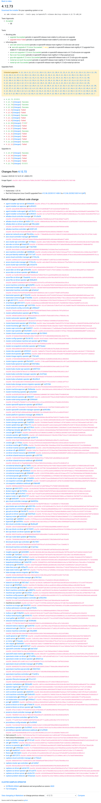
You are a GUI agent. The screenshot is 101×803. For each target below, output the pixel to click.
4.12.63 (37, 94)
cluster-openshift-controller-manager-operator (23, 410)
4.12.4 (30, 88)
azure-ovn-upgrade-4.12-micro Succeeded (25, 52)
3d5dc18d (30, 654)
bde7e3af (33, 649)
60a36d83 (28, 331)
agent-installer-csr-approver (16, 206)
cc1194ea (18, 443)
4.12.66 (61, 94)
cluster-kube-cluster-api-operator (18, 369)
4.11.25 (92, 73)
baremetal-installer (13, 288)
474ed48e (28, 298)
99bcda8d (35, 224)
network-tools (11, 628)
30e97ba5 (31, 514)
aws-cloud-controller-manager (17, 237)
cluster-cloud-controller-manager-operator (21, 333)
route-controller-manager (15, 740)
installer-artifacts (12, 557)
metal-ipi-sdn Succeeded (19, 63)
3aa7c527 (29, 468)
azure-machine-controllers (15, 285)
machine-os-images (13, 605)
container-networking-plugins (17, 438)
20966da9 (33, 399)
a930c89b (27, 270)
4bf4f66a (27, 354)
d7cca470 (32, 771)
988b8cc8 (34, 272)
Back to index (7, 1)
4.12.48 (7, 91)
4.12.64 (45, 94)
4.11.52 (9, 131)
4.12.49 (15, 91)
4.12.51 (37, 91)
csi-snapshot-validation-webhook (18, 483)
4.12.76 (9, 158)
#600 (52, 786)
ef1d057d (26, 745)
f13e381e (35, 674)
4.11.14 (22, 73)
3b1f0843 (43, 333)
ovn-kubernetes (11, 697)
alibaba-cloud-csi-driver (14, 221)
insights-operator (12, 552)
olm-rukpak (10, 644)
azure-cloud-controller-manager (17, 257)
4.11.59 (9, 123)
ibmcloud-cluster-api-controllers (18, 542)
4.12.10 (62, 80)
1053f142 (24, 636)
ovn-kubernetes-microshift (15, 700)
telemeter (9, 748)
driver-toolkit (10, 494)
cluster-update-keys (13, 425)
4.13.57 (9, 153)
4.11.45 (62, 78)
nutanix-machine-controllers (16, 631)
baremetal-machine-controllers (17, 290)
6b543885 (25, 552)
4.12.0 (9, 121)
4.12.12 (77, 80)
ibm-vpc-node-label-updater (16, 537)
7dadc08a (37, 707)
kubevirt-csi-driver (12, 583)
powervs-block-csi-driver (15, 705)
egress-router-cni (12, 496)
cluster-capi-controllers (14, 328)
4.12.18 (30, 83)
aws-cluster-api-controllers (16, 242)
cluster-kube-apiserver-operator (17, 364)
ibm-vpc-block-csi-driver (15, 529)
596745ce (35, 572)
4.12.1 (9, 118)
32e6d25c (25, 435)
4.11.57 (9, 129)
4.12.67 (69, 94)
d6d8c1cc (30, 509)
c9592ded (19, 748)
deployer (9, 488)
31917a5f (31, 255)
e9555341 (27, 351)
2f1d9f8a (24, 445)
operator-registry (12, 687)
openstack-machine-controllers (17, 674)
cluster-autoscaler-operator (16, 318)
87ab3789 (23, 689)
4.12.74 (9, 164)
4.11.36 (77, 75)
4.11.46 (70, 78)
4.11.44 (54, 78)
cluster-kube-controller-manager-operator (21, 374)
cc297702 (38, 455)
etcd (7, 499)
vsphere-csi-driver (12, 768)
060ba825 (33, 280)
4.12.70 (9, 105)
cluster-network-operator (15, 397)
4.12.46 (84, 88)
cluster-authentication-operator (17, 313)
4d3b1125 (30, 221)
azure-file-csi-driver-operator (16, 280)
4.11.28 (23, 75)
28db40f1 (30, 397)
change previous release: (35, 796)
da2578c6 (30, 427)
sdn (7, 743)
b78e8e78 (30, 705)
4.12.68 (76, 94)
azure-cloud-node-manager (16, 262)
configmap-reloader (13, 430)
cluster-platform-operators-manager (19, 415)
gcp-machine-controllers (15, 509)
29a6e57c (32, 318)
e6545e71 (25, 476)
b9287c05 (33, 229)
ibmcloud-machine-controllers (17, 547)
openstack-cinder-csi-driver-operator (19, 659)
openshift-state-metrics (14, 654)
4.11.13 (9, 139)
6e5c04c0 (21, 494)
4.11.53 (30, 80)
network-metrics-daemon (15, 626)
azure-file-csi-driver (13, 277)
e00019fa (31, 506)
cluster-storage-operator (15, 422)
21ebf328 (30, 422)
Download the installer (10, 10)
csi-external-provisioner (14, 468)
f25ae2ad (31, 776)
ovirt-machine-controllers (15, 694)
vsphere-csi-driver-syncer (15, 773)
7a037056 (31, 305)
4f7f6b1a (35, 313)
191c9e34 (37, 216)
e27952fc (33, 608)
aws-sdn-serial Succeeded (20, 45)
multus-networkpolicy (14, 616)
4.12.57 (76, 91)
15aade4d (26, 277)
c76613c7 (22, 628)
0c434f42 (21, 639)
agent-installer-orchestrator (16, 214)
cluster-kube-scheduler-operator (18, 379)
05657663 (36, 669)
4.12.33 (69, 86)
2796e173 (27, 425)
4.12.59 (92, 91)
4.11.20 (53, 73)
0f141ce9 (30, 740)
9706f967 (20, 565)
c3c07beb (43, 374)
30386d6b (32, 621)
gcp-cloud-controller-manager (17, 501)
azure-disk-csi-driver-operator (17, 272)
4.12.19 (38, 83)
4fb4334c (37, 712)
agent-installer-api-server (15, 204)
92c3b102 (29, 338)
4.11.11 (9, 144)
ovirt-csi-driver (11, 689)
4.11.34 (62, 75)
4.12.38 (15, 88)
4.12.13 (85, 80)
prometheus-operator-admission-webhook (21, 730)
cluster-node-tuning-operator (16, 399)
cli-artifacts (10, 303)
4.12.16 (9, 107)
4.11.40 (23, 78)
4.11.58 (9, 126)
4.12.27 (15, 86)
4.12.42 (53, 88)
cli (6, 300)
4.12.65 (53, 94)
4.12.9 (9, 110)
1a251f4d (47, 384)
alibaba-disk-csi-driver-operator (17, 224)
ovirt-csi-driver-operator (14, 692)
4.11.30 (38, 75)
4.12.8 (9, 113)
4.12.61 (22, 94)
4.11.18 (38, 73)
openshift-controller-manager (17, 649)
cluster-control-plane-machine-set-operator (22, 341)
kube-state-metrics (13, 570)
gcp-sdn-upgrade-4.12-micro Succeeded (25, 57)
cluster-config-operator (14, 338)
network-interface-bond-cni (16, 621)
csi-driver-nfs (11, 450)
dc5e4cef (35, 290)
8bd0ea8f (34, 524)
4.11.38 (7, 78)
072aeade (19, 641)
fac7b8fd (27, 466)
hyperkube (10, 519)
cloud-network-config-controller (17, 308)
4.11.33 (54, 75)
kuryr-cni (9, 585)
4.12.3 (38, 86)
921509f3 (30, 529)
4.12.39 (23, 88)
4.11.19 (45, 73)
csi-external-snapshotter (15, 473)
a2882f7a (31, 590)
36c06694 (30, 560)
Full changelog (11, 789)
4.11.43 (46, 78)
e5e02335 (29, 692)
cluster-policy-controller (14, 420)
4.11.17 (30, 73)
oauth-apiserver (12, 636)
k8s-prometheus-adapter (15, 560)
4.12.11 (70, 80)
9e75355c (23, 491)
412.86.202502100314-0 (72, 193)
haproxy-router (11, 516)
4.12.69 (84, 94)
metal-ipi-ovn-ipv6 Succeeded (21, 60)
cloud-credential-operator (15, 305)
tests (7, 750)
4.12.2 (9, 115)
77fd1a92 (35, 356)
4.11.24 (85, 73)
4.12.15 (15, 83)
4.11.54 (38, 80)
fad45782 (31, 626)
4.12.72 (9, 99)
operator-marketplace (14, 684)
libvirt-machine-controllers (15, 590)
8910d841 (18, 433)
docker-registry (11, 491)
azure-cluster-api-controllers (16, 265)
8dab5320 (31, 448)
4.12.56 (69, 91)
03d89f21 (29, 328)
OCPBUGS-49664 (12, 786)
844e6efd (30, 204)
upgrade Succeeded (17, 37)
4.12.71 (9, 102)
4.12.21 (54, 83)
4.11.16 (9, 137)
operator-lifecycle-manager (16, 679)
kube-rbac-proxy (12, 567)
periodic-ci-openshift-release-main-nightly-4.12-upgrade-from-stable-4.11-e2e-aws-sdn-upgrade (52, 48)
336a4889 (33, 631)
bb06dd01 (21, 644)
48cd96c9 (36, 379)
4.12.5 (23, 91)
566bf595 (27, 605)
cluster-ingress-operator (15, 361)
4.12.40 (37, 88)
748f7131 (26, 570)
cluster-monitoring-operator (16, 392)
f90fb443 (34, 237)
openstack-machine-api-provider (18, 669)
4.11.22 (69, 73)
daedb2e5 (16, 750)
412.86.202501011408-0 (51, 193)
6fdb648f (30, 473)
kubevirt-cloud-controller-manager (18, 577)
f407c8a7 (25, 583)
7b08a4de (31, 389)
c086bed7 (35, 308)
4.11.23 (77, 73)
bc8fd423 (32, 206)
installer (9, 555)
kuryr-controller (11, 588)
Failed (23, 110)
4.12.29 (30, 86)
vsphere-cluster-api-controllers (17, 763)
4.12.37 (7, 88)
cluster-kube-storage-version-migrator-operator (23, 384)
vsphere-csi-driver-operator (16, 771)
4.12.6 (7, 94)
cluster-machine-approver (15, 389)
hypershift (9, 522)
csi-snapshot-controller (14, 481)
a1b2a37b (33, 265)
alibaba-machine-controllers (16, 229)
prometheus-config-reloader (16, 722)
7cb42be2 (26, 288)
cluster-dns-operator (13, 351)
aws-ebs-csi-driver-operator (16, 247)
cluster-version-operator (15, 427)
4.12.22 (62, 83)
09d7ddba (36, 364)
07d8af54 (20, 613)
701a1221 (32, 679)
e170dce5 (37, 758)
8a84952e (34, 501)
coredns (9, 443)
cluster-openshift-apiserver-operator (19, 405)
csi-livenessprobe (12, 476)
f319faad (30, 595)
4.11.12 (9, 142)
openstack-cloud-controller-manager (19, 664)
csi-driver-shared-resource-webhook (19, 461)
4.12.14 (7, 83)
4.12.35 (84, 86)
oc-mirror (9, 641)
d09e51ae (39, 659)
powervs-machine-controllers (17, 717)
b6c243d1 (28, 593)
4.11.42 (38, 78)
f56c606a (30, 234)
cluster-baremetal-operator (16, 323)
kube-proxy (10, 565)
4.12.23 (70, 83)
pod (7, 702)
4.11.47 (77, 78)
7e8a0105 (27, 562)
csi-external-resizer (13, 471)
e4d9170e (27, 430)
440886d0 (31, 252)
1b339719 (34, 438)
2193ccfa (35, 257)
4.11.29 (30, 75)
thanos (8, 753)
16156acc (32, 242)
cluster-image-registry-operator (17, 356)
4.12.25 (85, 83)
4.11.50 (15, 80)
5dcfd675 (24, 511)
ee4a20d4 (33, 392)
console (9, 433)
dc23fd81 (21, 618)
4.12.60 (14, 94)
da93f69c (19, 522)
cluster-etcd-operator (13, 354)
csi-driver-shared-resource (15, 453)
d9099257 (22, 450)
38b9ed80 (28, 684)
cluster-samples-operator (14, 782)
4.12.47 (92, 88)
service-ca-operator (13, 745)
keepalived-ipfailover (13, 562)
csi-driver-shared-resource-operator (19, 455)
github (26, 800)
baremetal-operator (13, 295)
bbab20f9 (25, 244)
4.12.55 (61, 91)
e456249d (42, 598)
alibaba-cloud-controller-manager (18, 216)
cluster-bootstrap (12, 326)
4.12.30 (45, 86)
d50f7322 (36, 369)
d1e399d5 (33, 722)
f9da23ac (32, 537)
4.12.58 (84, 91)
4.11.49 (7, 80)
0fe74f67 (35, 542)
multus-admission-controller (16, 608)
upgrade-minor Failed (18, 40)
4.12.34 (76, 86)
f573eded (41, 346)
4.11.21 (61, 73)
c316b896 (30, 478)
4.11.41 (30, 78)
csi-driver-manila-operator (15, 448)
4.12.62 (29, 94)
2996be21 (24, 697)
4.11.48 (85, 78)
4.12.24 (77, 83)
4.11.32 (46, 75)
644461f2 (28, 616)
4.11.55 (46, 80)
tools (7, 755)
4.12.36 (92, 86)
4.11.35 (70, 75)
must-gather (10, 618)
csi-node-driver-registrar (15, 478)
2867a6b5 (17, 753)
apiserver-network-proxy (15, 234)
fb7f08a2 (44, 341)
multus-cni (10, 613)
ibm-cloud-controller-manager (17, 524)
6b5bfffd (31, 285)
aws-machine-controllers (15, 252)
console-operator (12, 435)
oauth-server (10, 639)
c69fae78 (24, 567)
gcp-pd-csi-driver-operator (15, 514)
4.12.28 (23, 86)
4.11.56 (54, 80)
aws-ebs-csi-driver (12, 244)
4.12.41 (45, 88)
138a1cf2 (25, 326)
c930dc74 (39, 415)
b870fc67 (39, 405)
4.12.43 (61, 88)
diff (84, 193)
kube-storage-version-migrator (17, 572)
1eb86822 (20, 519)
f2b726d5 (36, 532)
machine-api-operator (14, 593)
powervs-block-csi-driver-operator (18, 707)
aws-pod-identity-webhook (15, 255)
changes (17, 102)
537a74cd (32, 323)
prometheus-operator (14, 728)
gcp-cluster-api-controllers (15, 506)
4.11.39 (15, 78)
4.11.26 (7, 75)
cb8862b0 (30, 420)
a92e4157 (25, 496)
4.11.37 (85, 75)
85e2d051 (30, 361)
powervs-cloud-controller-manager (19, 712)
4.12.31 (53, 86)
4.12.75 (9, 161)
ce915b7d (32, 211)
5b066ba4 (26, 471)
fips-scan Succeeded (18, 55)
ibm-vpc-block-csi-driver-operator (18, 532)
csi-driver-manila (12, 445)
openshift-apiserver (13, 646)
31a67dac (34, 547)
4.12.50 (29, 91)
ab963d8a (46, 410)
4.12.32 (61, 86)
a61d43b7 (35, 763)
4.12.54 (53, 91)
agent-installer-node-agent (15, 211)
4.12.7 (92, 94)
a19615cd (37, 577)
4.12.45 (76, 88)
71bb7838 (33, 247)
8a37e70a (34, 717)
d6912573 (14, 300)
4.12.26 (7, 86)
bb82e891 (15, 499)
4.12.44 (69, 88)
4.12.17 (23, 83)
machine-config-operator (15, 595)
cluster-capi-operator (13, 331)
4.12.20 (46, 83)
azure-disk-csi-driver (13, 270)
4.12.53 (45, 91)
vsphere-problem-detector (15, 776)
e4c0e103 (25, 768)
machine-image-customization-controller (21, 598)
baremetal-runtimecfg (14, 298)
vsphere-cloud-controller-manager (18, 758)
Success (25, 102)
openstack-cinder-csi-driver (16, 656)
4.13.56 (9, 156)
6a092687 (23, 516)
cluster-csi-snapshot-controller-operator (20, 346)
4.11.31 (9, 134)
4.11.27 (15, 75)
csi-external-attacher (13, 466)
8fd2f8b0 (18, 585)
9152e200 (26, 295)
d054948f (31, 453)
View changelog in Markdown (13, 796)
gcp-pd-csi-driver (12, 511)
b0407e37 (27, 646)
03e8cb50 (31, 694)
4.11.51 (23, 80)
